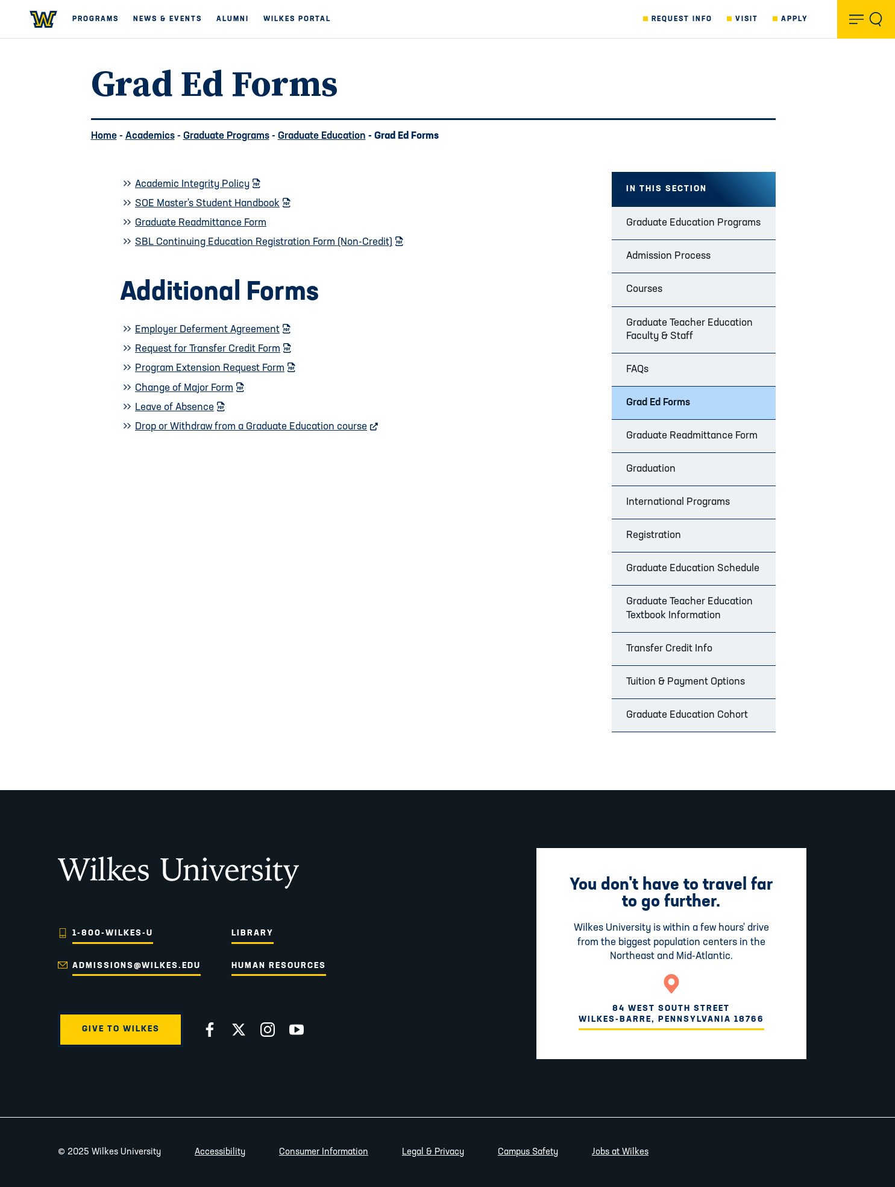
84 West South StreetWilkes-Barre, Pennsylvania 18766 (671, 1014)
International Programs (678, 502)
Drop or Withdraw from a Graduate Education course (256, 427)
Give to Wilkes (121, 1029)
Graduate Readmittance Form (692, 436)
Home (104, 136)
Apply (794, 19)
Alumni (232, 19)
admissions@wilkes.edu (136, 965)
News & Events (167, 19)
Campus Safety (528, 1152)
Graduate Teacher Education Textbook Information (689, 608)
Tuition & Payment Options (685, 682)
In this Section (666, 189)
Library (252, 933)
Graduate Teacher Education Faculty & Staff (689, 329)
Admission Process (668, 256)
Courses (644, 289)
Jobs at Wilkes (620, 1152)
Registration (653, 535)
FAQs (637, 369)
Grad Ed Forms (658, 402)
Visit (746, 19)
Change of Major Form (189, 388)
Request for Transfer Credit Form (212, 349)
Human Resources (278, 965)
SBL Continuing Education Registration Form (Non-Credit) (269, 242)
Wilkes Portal (297, 19)
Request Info (682, 19)
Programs (95, 19)
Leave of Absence (179, 407)
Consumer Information (323, 1152)
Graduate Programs (226, 136)
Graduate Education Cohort (687, 715)
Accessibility (220, 1152)
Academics (150, 136)
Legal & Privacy (433, 1152)
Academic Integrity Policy (197, 184)
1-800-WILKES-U (112, 933)
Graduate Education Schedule (692, 568)
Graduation (651, 469)
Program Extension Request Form (215, 368)
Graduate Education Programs (693, 223)
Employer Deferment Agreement (212, 329)
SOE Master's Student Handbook (212, 203)
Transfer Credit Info (669, 649)
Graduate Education (322, 136)
